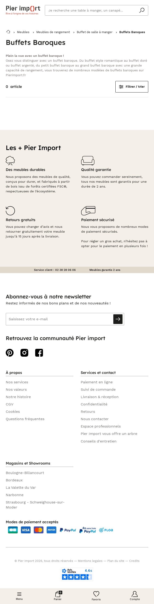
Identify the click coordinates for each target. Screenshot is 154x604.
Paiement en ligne (97, 382)
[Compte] (135, 596)
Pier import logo (23, 10)
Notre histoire (18, 397)
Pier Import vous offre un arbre (109, 433)
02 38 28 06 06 (65, 270)
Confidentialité (94, 404)
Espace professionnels (101, 426)
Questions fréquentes (25, 419)
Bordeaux (14, 480)
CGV (9, 404)
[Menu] (19, 596)
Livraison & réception (100, 397)
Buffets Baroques (132, 32)
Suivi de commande (98, 389)
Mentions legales (90, 561)
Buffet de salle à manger (94, 32)
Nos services (17, 382)
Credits (134, 561)
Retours (88, 411)
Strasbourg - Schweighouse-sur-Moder (35, 504)
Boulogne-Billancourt (25, 473)
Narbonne (14, 495)
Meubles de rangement (53, 32)
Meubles (23, 32)
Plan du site (115, 561)
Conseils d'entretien (99, 441)
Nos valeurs (16, 389)
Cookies (13, 411)
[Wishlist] (96, 596)
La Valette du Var (21, 487)
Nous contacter (95, 419)
